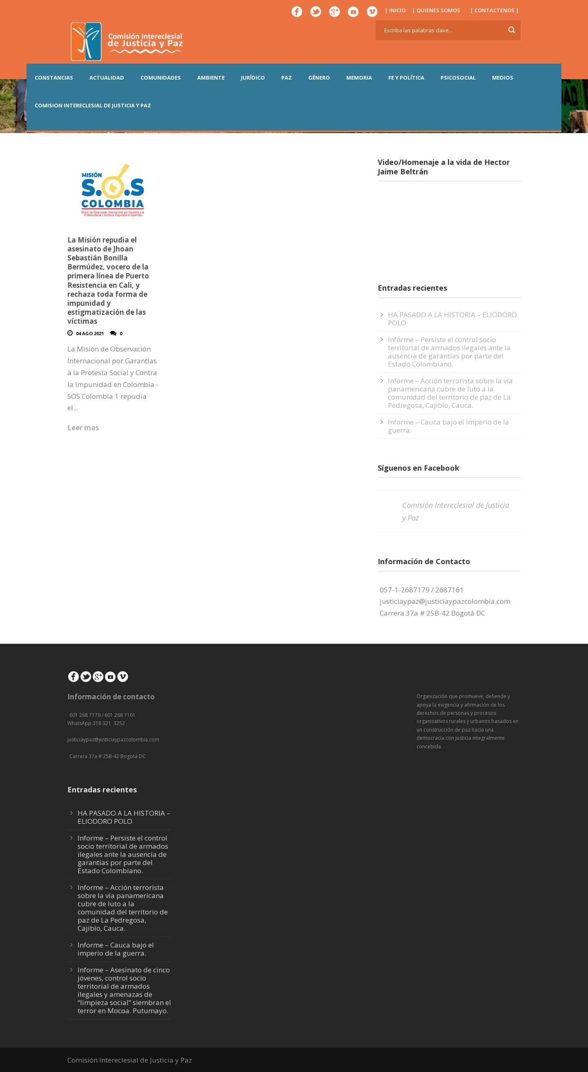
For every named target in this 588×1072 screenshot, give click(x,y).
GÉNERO (319, 77)
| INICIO (395, 10)
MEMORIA (359, 77)
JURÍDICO (253, 77)
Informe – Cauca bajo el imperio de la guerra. (448, 426)
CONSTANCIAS (54, 77)
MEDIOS (502, 77)
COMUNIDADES (160, 77)
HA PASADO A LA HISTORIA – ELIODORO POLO (452, 318)
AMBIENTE (211, 77)
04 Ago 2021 (90, 333)
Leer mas (83, 427)
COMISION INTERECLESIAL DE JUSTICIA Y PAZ (93, 105)
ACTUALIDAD (106, 77)
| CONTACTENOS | (494, 10)
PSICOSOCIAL (458, 77)
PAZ (286, 77)
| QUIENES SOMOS (436, 10)
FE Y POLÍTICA (406, 77)
